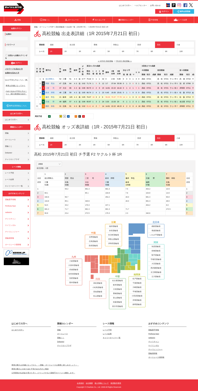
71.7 (66, 209)
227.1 (107, 205)
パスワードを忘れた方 (14, 69)
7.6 (127, 193)
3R (80, 51)
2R (65, 51)
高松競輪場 (60, 27)
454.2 (148, 189)
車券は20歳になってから (15, 86)
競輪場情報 (9, 238)
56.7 (66, 197)
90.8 (167, 197)
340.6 (47, 197)
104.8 (107, 193)
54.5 (46, 205)
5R (109, 51)
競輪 (7, 133)
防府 (139, 45)
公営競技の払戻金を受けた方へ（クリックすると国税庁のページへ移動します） (43, 373)
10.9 (167, 189)
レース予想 (9, 173)
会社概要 (89, 383)
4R (94, 51)
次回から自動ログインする (16, 56)
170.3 (87, 205)
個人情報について (102, 383)
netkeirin (8, 212)
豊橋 (95, 45)
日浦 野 (52, 102)
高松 (158, 45)
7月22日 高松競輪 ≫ (124, 61)
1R (51, 51)
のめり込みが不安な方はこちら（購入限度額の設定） (16, 92)
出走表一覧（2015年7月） (76, 27)
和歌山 (116, 45)
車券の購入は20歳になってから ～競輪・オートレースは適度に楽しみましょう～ (45, 365)
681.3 (87, 189)
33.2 (66, 205)
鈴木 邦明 (52, 93)
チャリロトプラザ (12, 159)
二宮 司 (52, 88)
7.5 (127, 189)
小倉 (178, 45)
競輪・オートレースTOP (44, 27)
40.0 (127, 197)
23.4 (66, 213)
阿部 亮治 (52, 83)
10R (181, 51)
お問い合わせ (155, 5)
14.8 (167, 193)
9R (166, 51)
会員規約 (80, 383)
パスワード (10, 45)
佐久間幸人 (52, 79)
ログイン (16, 63)
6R (123, 51)
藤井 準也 (52, 97)
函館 (52, 45)
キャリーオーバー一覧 (14, 186)
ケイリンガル (10, 225)
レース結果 (9, 179)
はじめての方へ (125, 5)
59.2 (66, 189)
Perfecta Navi (10, 206)
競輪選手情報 (10, 199)
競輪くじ (8, 146)
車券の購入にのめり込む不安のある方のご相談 (30, 369)
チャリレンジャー (12, 232)
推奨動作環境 (115, 383)
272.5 (168, 209)
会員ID (8, 34)
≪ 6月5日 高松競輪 (105, 61)
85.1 (87, 193)
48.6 (167, 201)
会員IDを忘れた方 (12, 73)
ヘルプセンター (140, 5)
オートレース (10, 140)
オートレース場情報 (13, 245)
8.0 (167, 205)
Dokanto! (8, 153)
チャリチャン (10, 219)
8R (152, 51)
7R (137, 51)
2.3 (127, 213)
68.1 (46, 193)
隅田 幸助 (52, 106)
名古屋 (72, 45)
